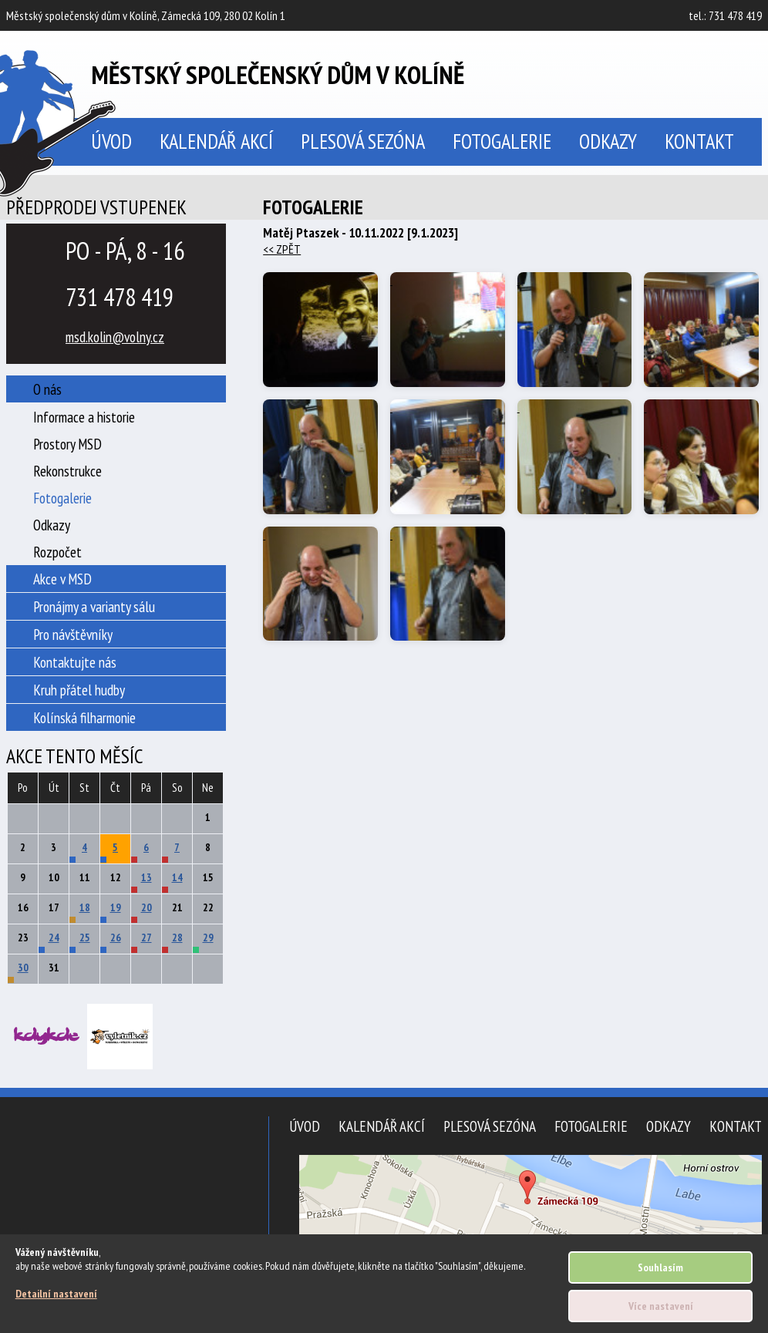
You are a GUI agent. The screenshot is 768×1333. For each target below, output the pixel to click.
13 (146, 877)
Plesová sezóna (363, 141)
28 (177, 937)
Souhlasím (660, 1267)
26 (115, 937)
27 (146, 937)
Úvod (304, 1126)
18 (84, 907)
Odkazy (608, 141)
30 (23, 968)
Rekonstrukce (67, 470)
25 (84, 937)
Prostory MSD (67, 443)
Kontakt (699, 141)
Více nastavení (660, 1306)
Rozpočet (57, 551)
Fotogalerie (502, 141)
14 (177, 877)
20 (146, 907)
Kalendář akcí (216, 141)
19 (115, 907)
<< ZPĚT (282, 249)
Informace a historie (84, 416)
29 (208, 937)
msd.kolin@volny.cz (115, 336)
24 (54, 937)
